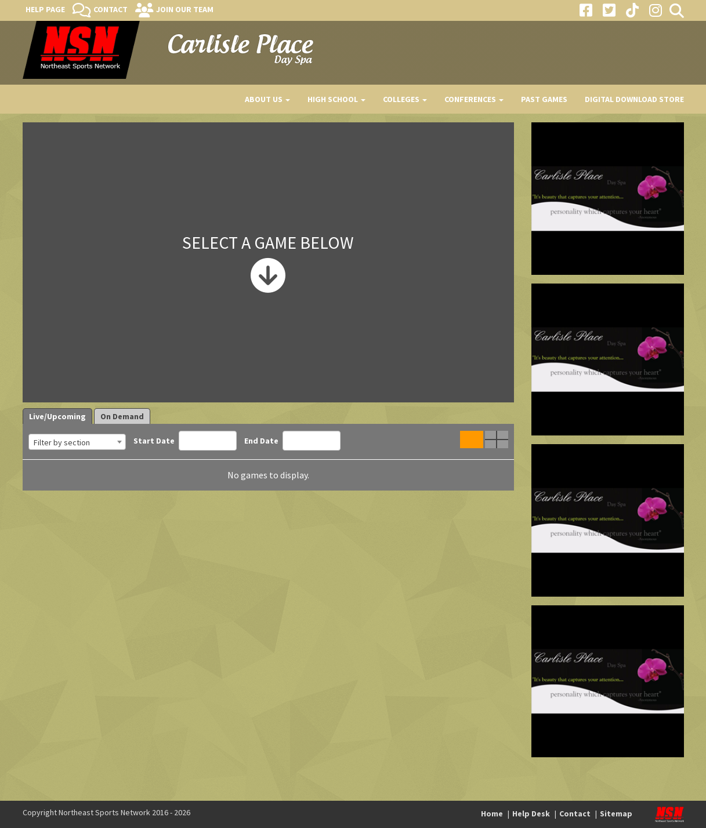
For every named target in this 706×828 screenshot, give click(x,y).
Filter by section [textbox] (62, 442)
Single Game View (471, 439)
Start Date (185, 441)
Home (492, 813)
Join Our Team (184, 9)
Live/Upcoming (57, 416)
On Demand (122, 416)
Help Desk (531, 813)
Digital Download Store (634, 99)
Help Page (45, 9)
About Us (267, 99)
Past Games (544, 99)
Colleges (405, 99)
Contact (110, 9)
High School (336, 99)
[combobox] (77, 442)
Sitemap (616, 813)
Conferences (474, 99)
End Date (292, 441)
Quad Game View (496, 439)
